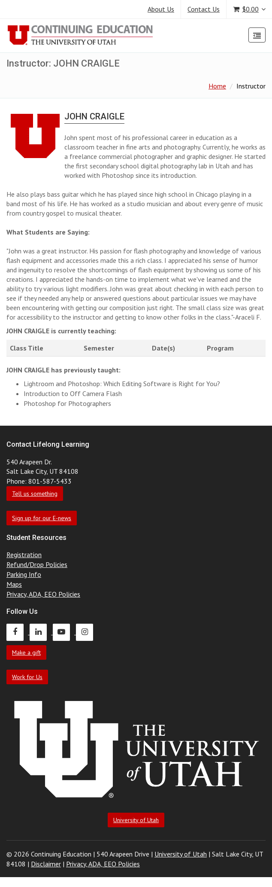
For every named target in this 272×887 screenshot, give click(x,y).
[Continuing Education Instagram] (86, 632)
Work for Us (27, 677)
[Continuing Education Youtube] (64, 632)
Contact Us (203, 9)
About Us (161, 9)
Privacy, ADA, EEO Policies (43, 594)
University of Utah (136, 820)
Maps (14, 584)
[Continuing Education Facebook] (18, 632)
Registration (24, 554)
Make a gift (26, 652)
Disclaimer (46, 864)
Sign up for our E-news (41, 518)
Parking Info (23, 574)
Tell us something (34, 493)
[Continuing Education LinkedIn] (41, 632)
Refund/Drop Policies (36, 564)
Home (217, 86)
